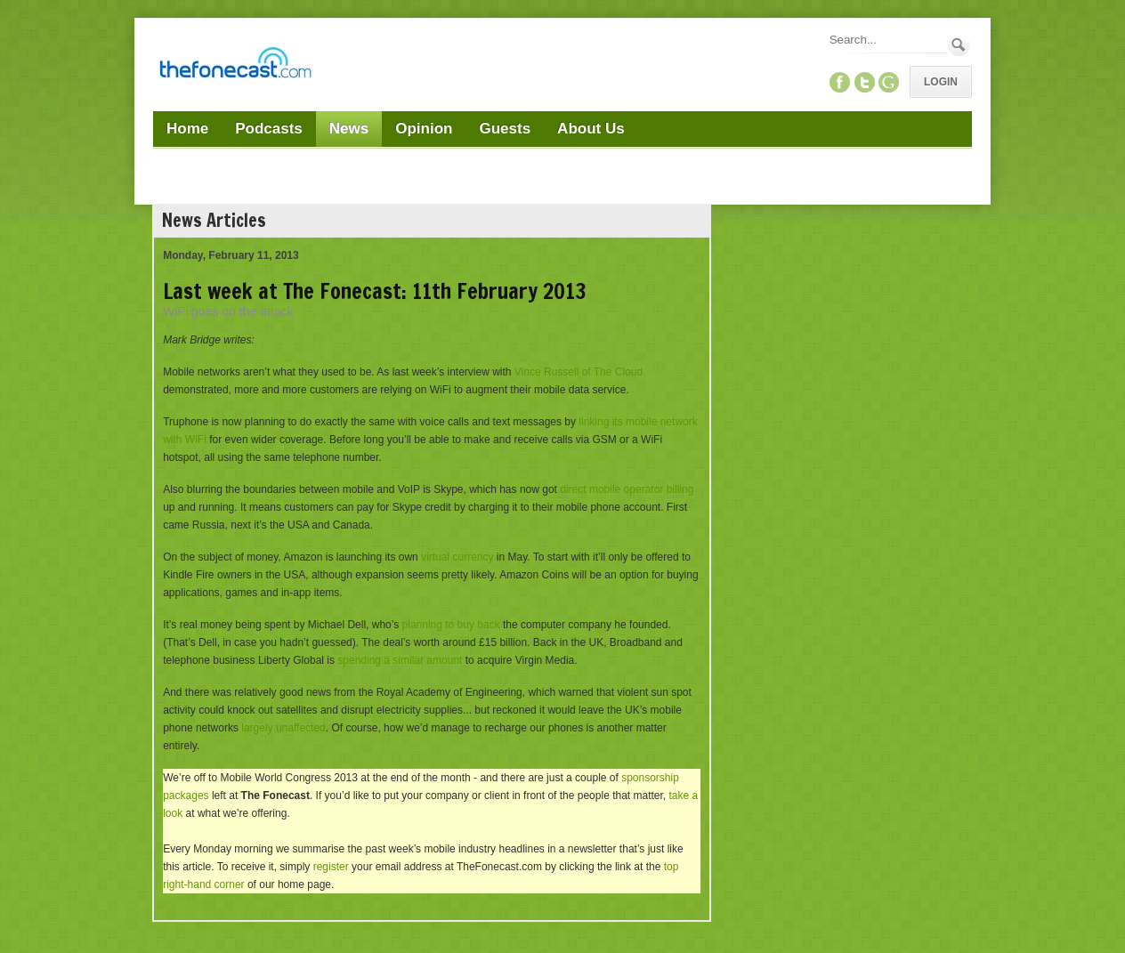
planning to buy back (451, 624)
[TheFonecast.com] (235, 66)
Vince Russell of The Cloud (578, 372)
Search (959, 45)
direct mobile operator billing (626, 489)
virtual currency (457, 557)
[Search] (887, 39)
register (331, 866)
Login (941, 82)
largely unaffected (283, 728)
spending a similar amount (399, 660)
